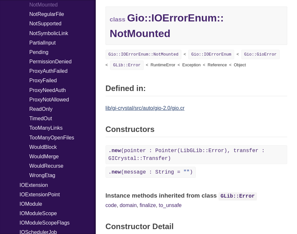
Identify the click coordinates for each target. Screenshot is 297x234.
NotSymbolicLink (48, 33)
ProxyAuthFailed (48, 71)
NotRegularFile (46, 14)
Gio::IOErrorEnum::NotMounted (143, 54)
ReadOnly (40, 109)
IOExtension (34, 185)
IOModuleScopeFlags (45, 223)
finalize (148, 205)
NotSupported (45, 23)
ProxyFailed (43, 80)
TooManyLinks (46, 128)
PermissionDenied (50, 61)
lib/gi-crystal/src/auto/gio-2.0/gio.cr (145, 108)
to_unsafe (170, 205)
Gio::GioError (260, 54)
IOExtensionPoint (40, 194)
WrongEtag (42, 175)
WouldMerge (44, 156)
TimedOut (40, 118)
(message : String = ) (150, 172)
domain (128, 205)
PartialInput (42, 43)
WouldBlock (43, 147)
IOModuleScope (38, 213)
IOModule (31, 204)
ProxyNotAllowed (49, 99)
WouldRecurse (46, 166)
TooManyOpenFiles (51, 137)
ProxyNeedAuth (47, 90)
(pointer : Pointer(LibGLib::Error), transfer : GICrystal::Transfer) (186, 155)
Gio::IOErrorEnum (211, 54)
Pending (39, 52)
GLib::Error (126, 65)
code (111, 205)
